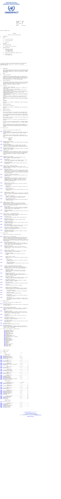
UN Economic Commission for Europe (30, 492)
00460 (1, 348)
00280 (1, 273)
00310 (1, 292)
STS (6, 338)
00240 (1, 259)
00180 (1, 235)
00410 (1, 332)
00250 (1, 263)
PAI (5, 273)
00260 (1, 266)
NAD (5, 200)
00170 (1, 232)
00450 (1, 345)
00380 (1, 320)
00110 (1, 206)
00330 (1, 460)
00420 (1, 336)
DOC (5, 288)
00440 (1, 342)
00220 (1, 253)
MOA (5, 259)
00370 (1, 316)
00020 (1, 167)
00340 (1, 305)
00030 (1, 170)
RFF (5, 188)
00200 (1, 245)
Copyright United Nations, (27, 491)
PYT (5, 257)
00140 (1, 220)
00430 (1, 338)
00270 (1, 270)
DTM (3, 170)
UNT (3, 387)
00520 (1, 374)
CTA (6, 232)
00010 (1, 155)
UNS (4, 411)
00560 (1, 387)
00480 (1, 354)
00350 (1, 308)
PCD (5, 263)
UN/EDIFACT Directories (30, 495)
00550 (1, 385)
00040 (1, 174)
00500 (1, 366)
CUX (5, 245)
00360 (1, 312)
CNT (3, 385)
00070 (1, 188)
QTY (5, 374)
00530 (1, 378)
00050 (1, 178)
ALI (3, 174)
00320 (1, 297)
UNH (3, 155)
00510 (1, 370)
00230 (1, 257)
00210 (1, 249)
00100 (1, 200)
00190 (1, 240)
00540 (1, 381)
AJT (7, 345)
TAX (5, 378)
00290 (1, 281)
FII (5, 206)
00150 (1, 223)
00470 (1, 350)
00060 (1, 185)
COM (6, 235)
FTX (3, 178)
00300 (1, 288)
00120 (1, 435)
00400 (1, 329)
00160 (1, 440)
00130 (1, 216)
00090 (1, 196)
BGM (3, 167)
